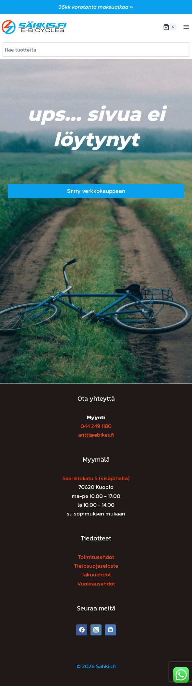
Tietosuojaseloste (96, 566)
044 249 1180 (96, 426)
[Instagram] (96, 629)
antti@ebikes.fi (96, 435)
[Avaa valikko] (186, 27)
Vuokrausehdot (96, 583)
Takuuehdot (96, 574)
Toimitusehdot (96, 557)
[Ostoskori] (170, 26)
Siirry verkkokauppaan (96, 190)
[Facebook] (81, 629)
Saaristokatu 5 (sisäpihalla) (96, 478)
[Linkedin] (110, 629)
